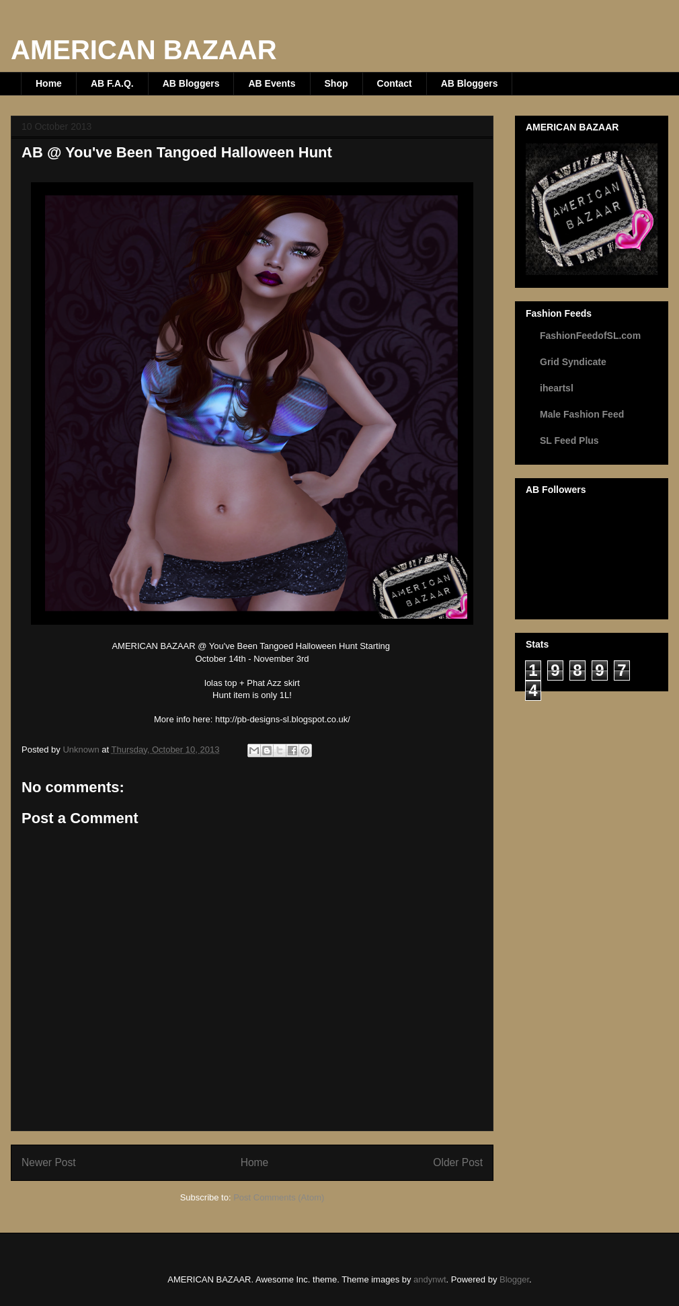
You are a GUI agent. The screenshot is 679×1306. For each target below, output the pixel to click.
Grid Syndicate (573, 361)
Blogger (514, 1279)
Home (49, 83)
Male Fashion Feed (582, 414)
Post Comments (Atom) (278, 1197)
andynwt (429, 1279)
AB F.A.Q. (112, 83)
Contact (394, 83)
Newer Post (49, 1162)
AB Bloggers (191, 83)
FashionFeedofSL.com (590, 335)
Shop (336, 83)
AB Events (271, 83)
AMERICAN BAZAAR (144, 50)
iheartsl (556, 388)
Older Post (458, 1162)
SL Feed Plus (569, 440)
